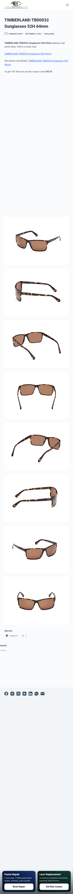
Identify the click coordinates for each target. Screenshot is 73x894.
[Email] (43, 694)
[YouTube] (24, 694)
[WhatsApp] (36, 694)
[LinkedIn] (30, 694)
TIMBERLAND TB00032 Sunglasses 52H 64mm (27, 54)
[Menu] (67, 5)
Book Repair (19, 886)
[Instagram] (12, 694)
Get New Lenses (54, 886)
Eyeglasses (49, 34)
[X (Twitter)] (18, 694)
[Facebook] (6, 694)
